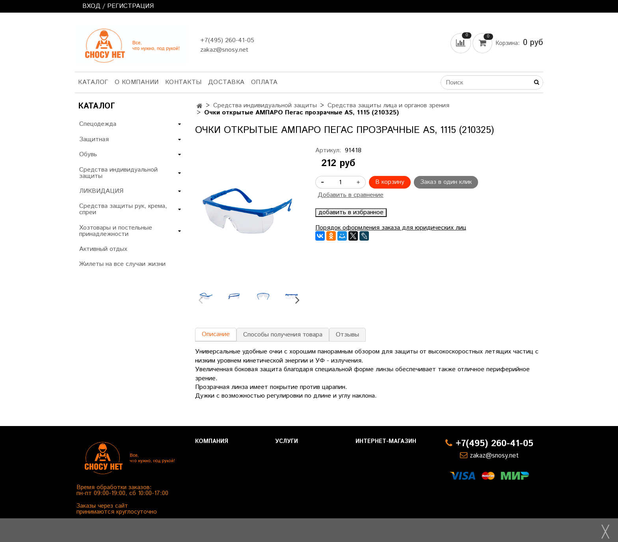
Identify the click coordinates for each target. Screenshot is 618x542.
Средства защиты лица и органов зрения (388, 105)
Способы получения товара (282, 334)
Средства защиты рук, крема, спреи (123, 209)
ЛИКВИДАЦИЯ (101, 191)
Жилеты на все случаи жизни (122, 264)
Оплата (264, 82)
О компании (137, 82)
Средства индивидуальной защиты (265, 105)
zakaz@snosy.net (224, 49)
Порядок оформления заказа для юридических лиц (390, 227)
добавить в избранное (350, 212)
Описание (216, 334)
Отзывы (347, 334)
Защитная (94, 139)
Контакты (183, 82)
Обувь (88, 154)
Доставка (226, 82)
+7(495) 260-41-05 (227, 40)
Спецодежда (97, 124)
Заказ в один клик (446, 182)
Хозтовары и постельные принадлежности (115, 231)
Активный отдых (103, 249)
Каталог (93, 82)
